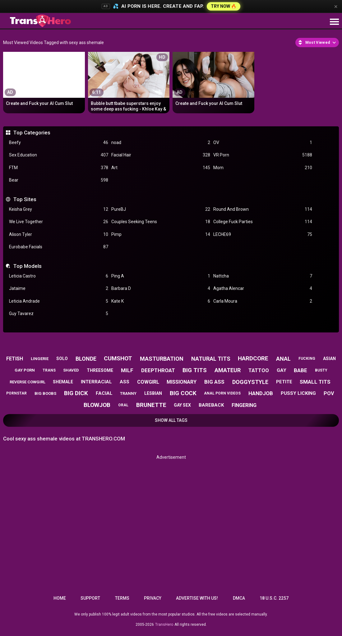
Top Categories (31, 132)
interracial (96, 382)
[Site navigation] (334, 22)
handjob (260, 393)
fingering (244, 405)
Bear (58, 180)
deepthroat (158, 370)
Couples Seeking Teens (160, 221)
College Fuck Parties (262, 221)
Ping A (160, 276)
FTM (58, 167)
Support (90, 598)
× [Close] (336, 6)
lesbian (153, 393)
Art (160, 167)
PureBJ (160, 209)
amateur (228, 370)
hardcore (253, 358)
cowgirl (148, 382)
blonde (86, 358)
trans (49, 370)
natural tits (210, 358)
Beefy (58, 142)
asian (329, 358)
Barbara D (160, 288)
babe (300, 370)
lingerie (40, 358)
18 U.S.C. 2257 (274, 598)
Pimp (160, 234)
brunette (151, 404)
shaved (71, 370)
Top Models (27, 266)
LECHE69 (262, 234)
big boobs (45, 393)
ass (124, 382)
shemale (63, 381)
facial (104, 393)
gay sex (182, 405)
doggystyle (250, 382)
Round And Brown (262, 209)
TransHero (164, 624)
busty (321, 370)
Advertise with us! (197, 598)
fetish (14, 359)
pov (329, 393)
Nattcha (262, 276)
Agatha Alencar (262, 288)
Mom (262, 167)
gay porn (25, 370)
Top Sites (24, 199)
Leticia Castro (58, 276)
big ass (214, 382)
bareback (211, 405)
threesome (100, 370)
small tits (315, 382)
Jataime (58, 288)
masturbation (161, 358)
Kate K (160, 301)
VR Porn (262, 155)
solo (62, 358)
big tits (195, 370)
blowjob (97, 404)
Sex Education (58, 155)
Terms (122, 598)
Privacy (152, 598)
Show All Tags (171, 420)
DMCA (239, 598)
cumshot (118, 358)
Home (59, 598)
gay (281, 370)
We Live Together (58, 221)
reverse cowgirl (27, 382)
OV (262, 142)
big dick (76, 393)
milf (127, 370)
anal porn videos (222, 393)
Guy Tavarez (58, 313)
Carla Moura (262, 301)
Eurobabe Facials (58, 247)
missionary (181, 382)
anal (283, 358)
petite (284, 382)
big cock (183, 393)
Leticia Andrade (58, 301)
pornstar (16, 393)
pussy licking (298, 393)
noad (160, 142)
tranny (128, 393)
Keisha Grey (58, 209)
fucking (306, 358)
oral (123, 405)
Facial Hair (160, 155)
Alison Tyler (58, 234)
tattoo (258, 370)
